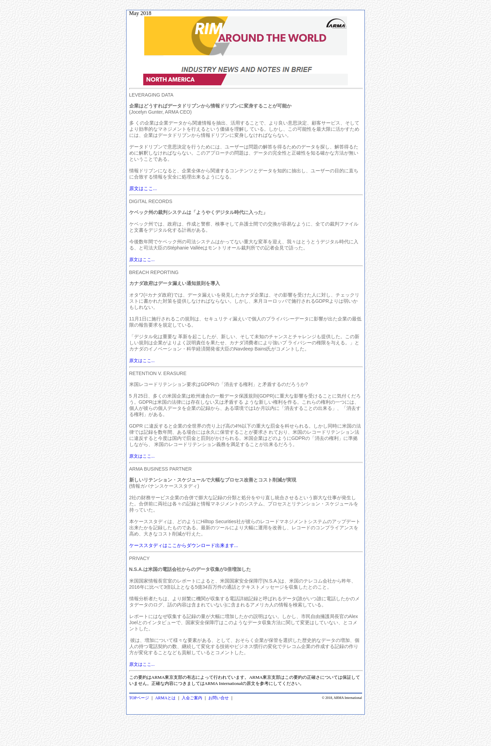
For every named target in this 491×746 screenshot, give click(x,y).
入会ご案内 (192, 697)
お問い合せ (218, 697)
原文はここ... (142, 259)
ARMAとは (165, 697)
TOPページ (139, 697)
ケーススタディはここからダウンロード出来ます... (183, 545)
